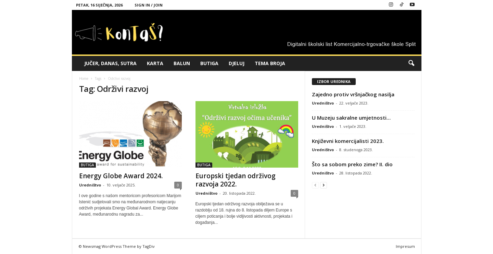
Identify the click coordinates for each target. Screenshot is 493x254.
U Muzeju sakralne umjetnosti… (351, 117)
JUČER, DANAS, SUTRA (110, 63)
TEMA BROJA (270, 63)
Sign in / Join (149, 5)
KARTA (155, 63)
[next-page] (323, 185)
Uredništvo (90, 185)
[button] (411, 63)
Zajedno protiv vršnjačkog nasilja (353, 94)
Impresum (405, 246)
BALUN (182, 63)
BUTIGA (209, 63)
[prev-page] (315, 185)
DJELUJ (236, 63)
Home (83, 78)
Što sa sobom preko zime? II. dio (352, 164)
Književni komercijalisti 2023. (348, 140)
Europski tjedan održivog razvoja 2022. (235, 180)
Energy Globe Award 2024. (121, 175)
